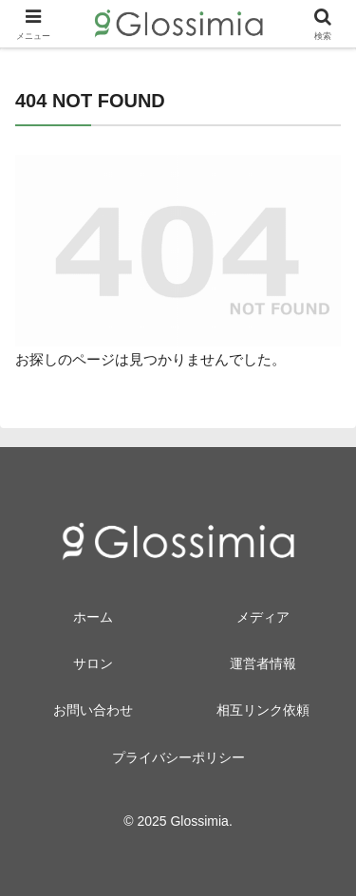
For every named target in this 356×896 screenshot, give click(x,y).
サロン (93, 663)
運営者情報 (263, 663)
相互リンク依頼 (262, 710)
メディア (263, 617)
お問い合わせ (93, 710)
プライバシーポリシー (178, 757)
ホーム (93, 617)
